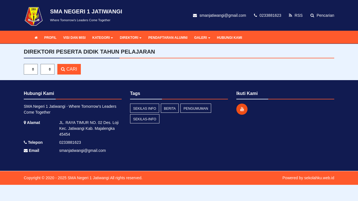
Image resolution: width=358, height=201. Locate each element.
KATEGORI (102, 38)
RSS (296, 15)
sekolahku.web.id (319, 178)
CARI (69, 69)
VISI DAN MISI (74, 38)
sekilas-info (144, 119)
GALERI (202, 38)
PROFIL (50, 38)
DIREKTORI (131, 38)
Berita (170, 109)
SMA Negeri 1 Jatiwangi (88, 178)
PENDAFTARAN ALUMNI (167, 38)
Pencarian (322, 15)
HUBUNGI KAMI (229, 38)
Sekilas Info (144, 109)
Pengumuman (195, 109)
